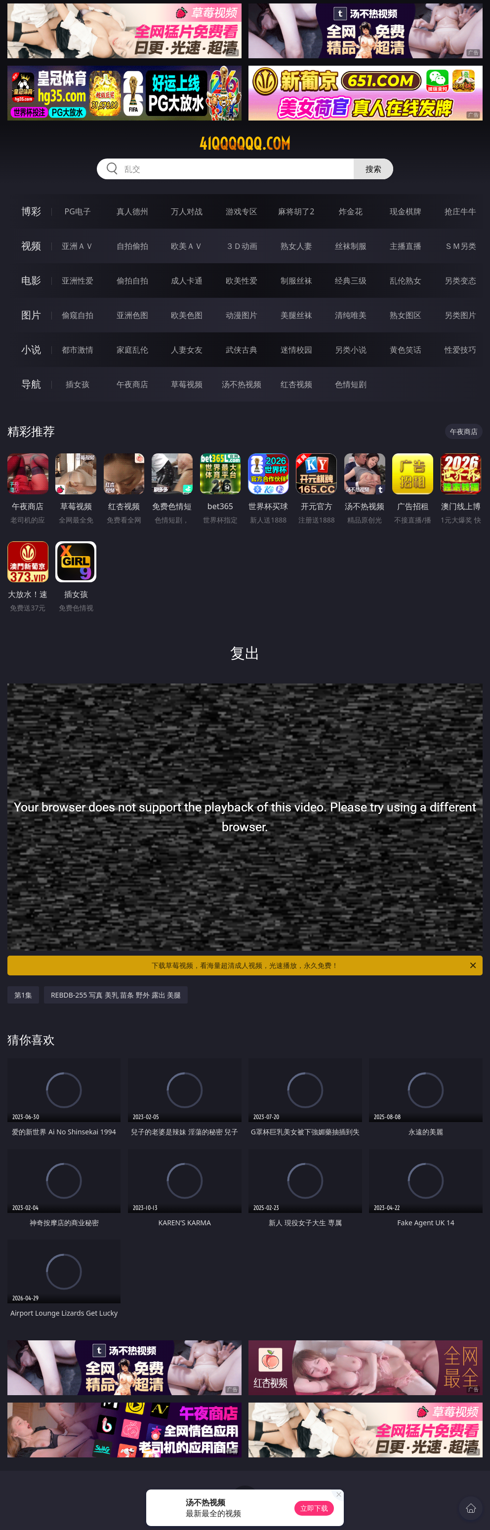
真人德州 (132, 211)
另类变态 (460, 280)
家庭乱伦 (132, 349)
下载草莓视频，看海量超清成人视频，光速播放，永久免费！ (315, 965)
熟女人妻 (296, 246)
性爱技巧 (460, 349)
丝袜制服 (351, 246)
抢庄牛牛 (460, 211)
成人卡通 (187, 280)
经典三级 (351, 280)
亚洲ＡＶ (77, 246)
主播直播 (405, 246)
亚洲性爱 (77, 280)
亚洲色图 (132, 315)
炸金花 (351, 211)
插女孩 (77, 384)
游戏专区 (241, 211)
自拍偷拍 (132, 246)
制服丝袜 (296, 280)
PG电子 (78, 211)
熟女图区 (405, 315)
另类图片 (460, 315)
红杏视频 (296, 384)
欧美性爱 (241, 280)
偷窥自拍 (77, 315)
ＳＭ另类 (460, 246)
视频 (31, 245)
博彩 (31, 211)
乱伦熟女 (405, 280)
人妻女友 (187, 349)
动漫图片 (241, 315)
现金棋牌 (405, 211)
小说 (31, 349)
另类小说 (351, 349)
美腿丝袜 (296, 315)
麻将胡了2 (296, 211)
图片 (31, 315)
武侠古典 (241, 349)
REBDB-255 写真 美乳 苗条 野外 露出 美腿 (116, 995)
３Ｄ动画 (241, 246)
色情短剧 (351, 384)
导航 (31, 384)
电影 (31, 280)
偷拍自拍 (132, 280)
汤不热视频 (241, 384)
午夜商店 (132, 384)
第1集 (23, 995)
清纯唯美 (351, 315)
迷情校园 (296, 349)
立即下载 (314, 1508)
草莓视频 (187, 384)
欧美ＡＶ (187, 246)
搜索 (373, 168)
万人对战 (187, 211)
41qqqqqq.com (244, 144)
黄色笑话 (405, 349)
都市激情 (77, 349)
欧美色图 (187, 315)
